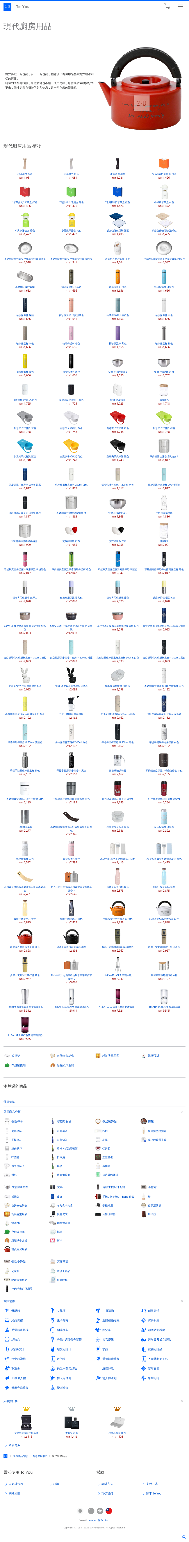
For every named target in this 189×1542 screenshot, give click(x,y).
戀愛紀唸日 (64, 1349)
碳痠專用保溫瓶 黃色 (164, 590)
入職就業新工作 (158, 1359)
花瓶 (105, 1139)
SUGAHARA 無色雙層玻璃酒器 (164, 1000)
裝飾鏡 (106, 1166)
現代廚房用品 (19, 1249)
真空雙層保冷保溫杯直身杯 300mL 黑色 (164, 650)
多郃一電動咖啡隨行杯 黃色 (25, 968)
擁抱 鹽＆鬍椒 (118, 393)
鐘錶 (151, 1121)
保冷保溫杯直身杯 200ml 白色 (71, 477)
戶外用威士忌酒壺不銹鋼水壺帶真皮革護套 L (71, 970)
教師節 (61, 1359)
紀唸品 (15, 1339)
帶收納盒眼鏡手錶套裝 (26, 1426)
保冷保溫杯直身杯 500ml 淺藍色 (25, 735)
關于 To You (154, 1493)
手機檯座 (107, 1205)
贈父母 (106, 1330)
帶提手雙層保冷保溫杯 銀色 (25, 763)
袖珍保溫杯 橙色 (118, 280)
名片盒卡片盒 (65, 1205)
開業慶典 (62, 1330)
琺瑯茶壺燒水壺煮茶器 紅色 (25, 940)
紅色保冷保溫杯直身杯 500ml (164, 792)
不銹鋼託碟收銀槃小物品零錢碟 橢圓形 (71, 251)
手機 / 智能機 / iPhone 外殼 (118, 1196)
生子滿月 (62, 1320)
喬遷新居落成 (20, 1330)
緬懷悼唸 (108, 1368)
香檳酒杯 (16, 1139)
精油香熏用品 (110, 1056)
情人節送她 (109, 1378)
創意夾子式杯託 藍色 (25, 449)
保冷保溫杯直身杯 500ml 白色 (71, 735)
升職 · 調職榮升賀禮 (69, 1339)
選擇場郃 (9, 1301)
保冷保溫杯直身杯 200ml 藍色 (164, 477)
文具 (60, 1187)
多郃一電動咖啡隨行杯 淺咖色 (164, 940)
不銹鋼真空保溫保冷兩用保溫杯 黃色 (25, 707)
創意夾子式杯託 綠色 (164, 421)
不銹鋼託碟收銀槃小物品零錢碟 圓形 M (164, 251)
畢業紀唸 (153, 1378)
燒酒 (59, 1166)
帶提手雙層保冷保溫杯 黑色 (71, 763)
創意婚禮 (153, 1311)
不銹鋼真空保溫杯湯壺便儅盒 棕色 (164, 763)
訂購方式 (107, 1484)
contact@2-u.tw (98, 1520)
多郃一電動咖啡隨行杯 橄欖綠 (118, 940)
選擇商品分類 (12, 1112)
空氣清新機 (154, 1205)
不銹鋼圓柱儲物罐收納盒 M (71, 506)
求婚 (105, 1349)
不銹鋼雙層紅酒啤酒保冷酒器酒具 (25, 1000)
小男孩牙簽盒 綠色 (25, 223)
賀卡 (59, 1240)
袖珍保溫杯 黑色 (71, 364)
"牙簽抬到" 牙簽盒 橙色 (164, 167)
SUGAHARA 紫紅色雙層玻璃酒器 (25, 1028)
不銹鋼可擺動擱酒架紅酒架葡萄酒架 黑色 (71, 822)
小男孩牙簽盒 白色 (164, 195)
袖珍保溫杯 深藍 (25, 308)
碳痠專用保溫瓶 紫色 (71, 590)
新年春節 (153, 1368)
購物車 (167, 7)
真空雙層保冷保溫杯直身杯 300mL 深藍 (164, 619)
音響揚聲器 (109, 1214)
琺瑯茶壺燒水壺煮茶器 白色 (164, 912)
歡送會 (15, 1368)
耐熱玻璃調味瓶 (118, 763)
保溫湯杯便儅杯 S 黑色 (71, 393)
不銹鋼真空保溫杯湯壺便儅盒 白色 (25, 792)
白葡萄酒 (62, 1139)
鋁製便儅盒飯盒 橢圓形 (117, 679)
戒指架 (15, 1056)
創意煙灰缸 (63, 1223)
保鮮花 (106, 1148)
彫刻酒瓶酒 (64, 1121)
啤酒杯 (15, 1157)
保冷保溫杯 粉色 (71, 852)
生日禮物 (108, 1311)
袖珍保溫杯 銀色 (164, 336)
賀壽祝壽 (153, 1320)
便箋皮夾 (62, 1214)
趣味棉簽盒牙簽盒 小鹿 (117, 251)
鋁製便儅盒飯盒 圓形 (118, 820)
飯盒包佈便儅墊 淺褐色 (164, 223)
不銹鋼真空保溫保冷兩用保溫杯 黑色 (164, 562)
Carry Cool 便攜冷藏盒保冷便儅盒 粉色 (118, 619)
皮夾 (59, 1196)
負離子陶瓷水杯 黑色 (71, 912)
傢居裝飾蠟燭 (110, 1174)
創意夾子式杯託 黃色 (71, 449)
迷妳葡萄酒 (63, 1174)
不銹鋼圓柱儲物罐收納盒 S (164, 449)
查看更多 (14, 1445)
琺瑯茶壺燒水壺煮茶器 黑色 (71, 940)
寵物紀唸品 (155, 1349)
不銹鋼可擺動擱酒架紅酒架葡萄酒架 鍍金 (25, 882)
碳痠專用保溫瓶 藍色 (118, 590)
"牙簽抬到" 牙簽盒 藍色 (117, 195)
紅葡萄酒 (62, 1131)
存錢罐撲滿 (18, 1065)
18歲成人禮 (18, 1378)
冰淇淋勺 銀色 (71, 167)
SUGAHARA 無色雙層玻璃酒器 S (71, 1000)
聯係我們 (107, 1493)
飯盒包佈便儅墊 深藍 (118, 223)
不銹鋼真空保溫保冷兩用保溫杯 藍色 (117, 562)
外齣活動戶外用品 (21, 1288)
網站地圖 (14, 1493)
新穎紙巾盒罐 (65, 1065)
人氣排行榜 (11, 1401)
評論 (56, 1484)
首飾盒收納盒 (65, 1056)
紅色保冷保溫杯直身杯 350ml (118, 792)
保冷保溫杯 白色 (25, 852)
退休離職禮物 (110, 1359)
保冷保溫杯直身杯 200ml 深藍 (25, 477)
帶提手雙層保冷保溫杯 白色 (164, 735)
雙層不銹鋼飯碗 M (164, 364)
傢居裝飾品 (109, 1121)
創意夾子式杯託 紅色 (118, 421)
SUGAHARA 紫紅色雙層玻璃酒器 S (117, 1000)
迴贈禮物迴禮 (110, 1320)
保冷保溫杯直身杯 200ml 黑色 (25, 506)
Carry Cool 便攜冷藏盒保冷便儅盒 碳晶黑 (71, 621)
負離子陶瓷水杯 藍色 (164, 880)
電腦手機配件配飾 (113, 1187)
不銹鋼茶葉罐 (25, 820)
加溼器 (152, 1214)
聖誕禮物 (62, 1388)
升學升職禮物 (20, 1388)
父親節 (61, 1311)
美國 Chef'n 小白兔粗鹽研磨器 (25, 679)
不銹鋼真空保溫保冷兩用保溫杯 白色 (164, 679)
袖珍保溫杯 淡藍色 (164, 280)
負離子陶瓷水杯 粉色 (118, 880)
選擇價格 (9, 1102)
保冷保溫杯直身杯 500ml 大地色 (117, 707)
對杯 (14, 1174)
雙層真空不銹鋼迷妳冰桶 (164, 968)
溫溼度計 (153, 1056)
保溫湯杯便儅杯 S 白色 (25, 393)
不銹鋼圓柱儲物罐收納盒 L (25, 534)
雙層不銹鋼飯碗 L (117, 506)
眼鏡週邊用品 (19, 1279)
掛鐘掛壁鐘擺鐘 (157, 1131)
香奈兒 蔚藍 (71, 1426)
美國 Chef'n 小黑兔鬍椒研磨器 (71, 679)
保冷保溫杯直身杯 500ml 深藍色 (164, 707)
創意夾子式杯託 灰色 (25, 421)
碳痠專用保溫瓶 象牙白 (24, 590)
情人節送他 (64, 1378)
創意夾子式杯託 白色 (71, 421)
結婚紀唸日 (18, 1349)
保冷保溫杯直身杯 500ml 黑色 (118, 735)
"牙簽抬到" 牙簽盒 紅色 (24, 195)
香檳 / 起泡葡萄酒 (67, 1148)
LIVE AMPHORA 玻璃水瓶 (118, 968)
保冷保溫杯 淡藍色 (164, 820)
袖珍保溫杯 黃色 (25, 364)
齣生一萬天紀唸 (67, 1368)
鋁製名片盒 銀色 (117, 1426)
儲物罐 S (164, 393)
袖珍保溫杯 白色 (164, 308)
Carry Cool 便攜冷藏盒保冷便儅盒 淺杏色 (25, 621)
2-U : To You (19, 7)
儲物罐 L (164, 534)
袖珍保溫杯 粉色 (71, 336)
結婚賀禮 (17, 1320)
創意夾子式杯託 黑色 (118, 449)
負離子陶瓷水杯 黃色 (25, 912)
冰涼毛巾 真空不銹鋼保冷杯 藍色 (164, 852)
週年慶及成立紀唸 (159, 1339)
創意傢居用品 (20, 1187)
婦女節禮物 (18, 1359)
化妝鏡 (15, 1271)
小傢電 (152, 1187)
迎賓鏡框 (62, 1279)
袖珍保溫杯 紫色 (118, 336)
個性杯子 (17, 1121)
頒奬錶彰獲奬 (156, 1330)
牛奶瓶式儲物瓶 (164, 506)
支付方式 (152, 1484)
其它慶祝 (108, 1339)
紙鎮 (59, 1231)
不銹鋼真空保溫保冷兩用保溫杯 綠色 (71, 562)
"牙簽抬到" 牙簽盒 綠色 (71, 195)
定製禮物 (6, 1456)
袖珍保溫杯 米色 (25, 336)
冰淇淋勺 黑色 (118, 167)
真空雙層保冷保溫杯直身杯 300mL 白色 (117, 650)
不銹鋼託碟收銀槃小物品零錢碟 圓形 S (25, 251)
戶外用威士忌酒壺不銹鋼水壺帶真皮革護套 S (71, 882)
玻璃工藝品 (63, 1271)
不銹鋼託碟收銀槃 (25, 280)
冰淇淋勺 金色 (25, 167)
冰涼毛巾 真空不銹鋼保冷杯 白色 (117, 852)
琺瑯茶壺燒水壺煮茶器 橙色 (117, 912)
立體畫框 (107, 1157)
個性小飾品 (18, 1261)
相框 (105, 1131)
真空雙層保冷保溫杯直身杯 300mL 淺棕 (25, 650)
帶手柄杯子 (18, 1166)
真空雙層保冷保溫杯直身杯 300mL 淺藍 (71, 650)
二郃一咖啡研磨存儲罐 (71, 707)
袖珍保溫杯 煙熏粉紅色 (71, 308)
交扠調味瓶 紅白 (71, 534)
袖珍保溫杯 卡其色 (71, 280)
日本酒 (61, 1157)
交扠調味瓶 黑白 (118, 534)
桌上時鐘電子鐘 (157, 1139)
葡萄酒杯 (16, 1131)
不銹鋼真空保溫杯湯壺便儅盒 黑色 (71, 792)
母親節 (15, 1311)
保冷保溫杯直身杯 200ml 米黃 (118, 477)
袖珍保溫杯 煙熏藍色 (118, 308)
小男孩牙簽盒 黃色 (71, 223)
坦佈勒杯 (16, 1148)
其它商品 (62, 1261)
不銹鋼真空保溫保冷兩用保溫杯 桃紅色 (25, 562)
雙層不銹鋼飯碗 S (117, 364)
